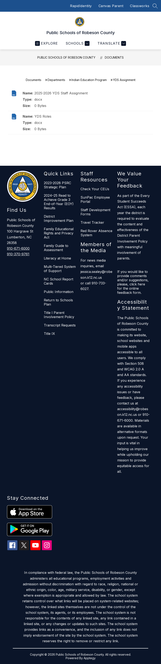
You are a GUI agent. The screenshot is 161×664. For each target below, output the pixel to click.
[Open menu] (46, 43)
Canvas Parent (111, 6)
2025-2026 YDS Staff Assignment (61, 93)
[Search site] (155, 5)
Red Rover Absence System (96, 233)
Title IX (49, 333)
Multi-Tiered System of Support (60, 269)
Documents (114, 57)
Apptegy (90, 658)
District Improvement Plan (58, 218)
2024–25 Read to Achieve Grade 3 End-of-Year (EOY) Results (59, 201)
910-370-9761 (18, 254)
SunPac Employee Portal (95, 199)
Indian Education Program (89, 80)
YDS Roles (42, 116)
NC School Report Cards (58, 281)
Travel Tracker (92, 222)
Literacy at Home (57, 258)
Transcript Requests (60, 325)
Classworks (139, 6)
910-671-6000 (18, 248)
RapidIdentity (81, 6)
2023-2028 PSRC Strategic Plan (57, 185)
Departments (56, 80)
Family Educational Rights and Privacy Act (59, 233)
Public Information (58, 292)
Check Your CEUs (94, 189)
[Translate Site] (111, 43)
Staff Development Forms (95, 212)
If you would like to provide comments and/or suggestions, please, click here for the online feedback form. (133, 282)
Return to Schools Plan (58, 302)
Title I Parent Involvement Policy (59, 315)
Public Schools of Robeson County (66, 57)
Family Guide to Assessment (56, 248)
